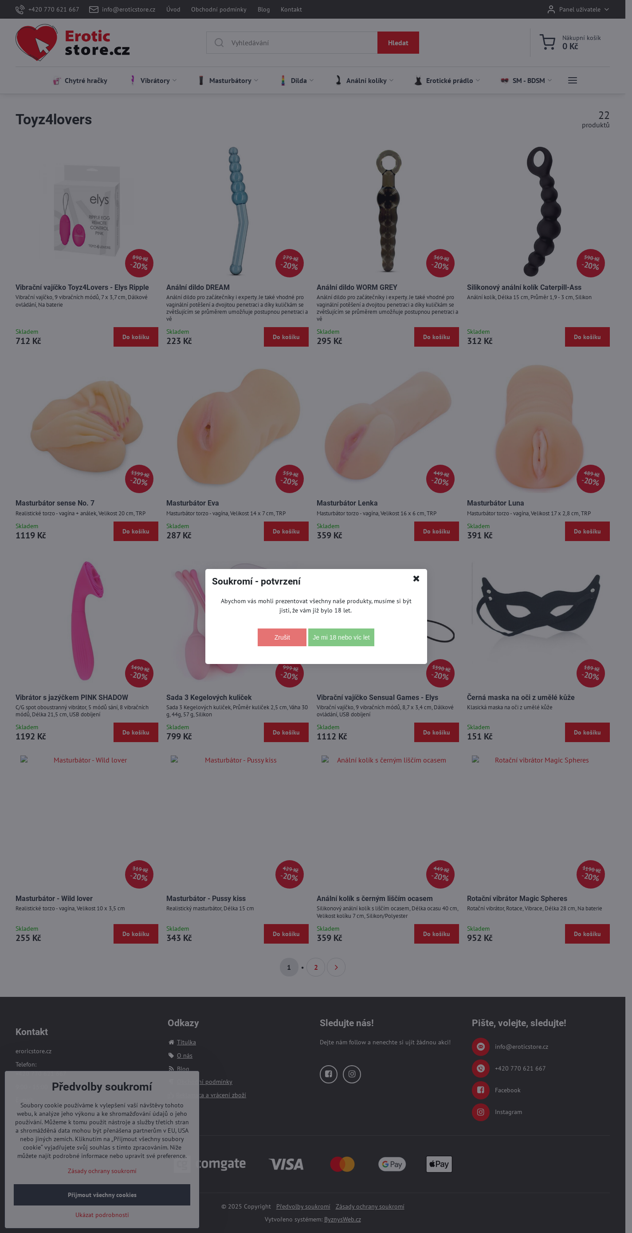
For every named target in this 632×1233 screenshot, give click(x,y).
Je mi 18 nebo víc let (341, 637)
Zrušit (282, 637)
